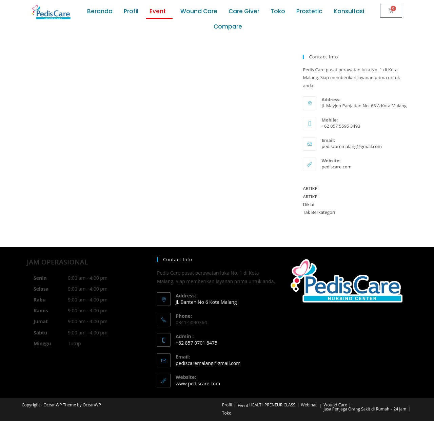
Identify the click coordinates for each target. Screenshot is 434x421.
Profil (131, 11)
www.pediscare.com (198, 383)
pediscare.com (336, 167)
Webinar (309, 405)
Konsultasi (349, 11)
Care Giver (244, 11)
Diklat (309, 204)
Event (158, 11)
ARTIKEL (311, 188)
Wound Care (198, 11)
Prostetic (309, 11)
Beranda (100, 11)
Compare (228, 26)
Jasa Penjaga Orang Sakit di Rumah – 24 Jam (364, 409)
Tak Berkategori (319, 212)
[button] (159, 11)
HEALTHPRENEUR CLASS (272, 405)
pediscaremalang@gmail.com (351, 146)
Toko (278, 11)
